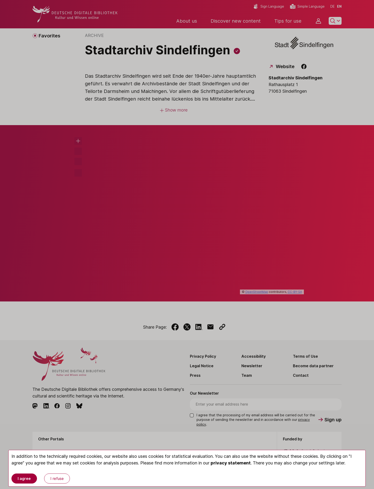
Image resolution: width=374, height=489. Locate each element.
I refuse (57, 478)
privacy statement (231, 462)
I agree (24, 478)
